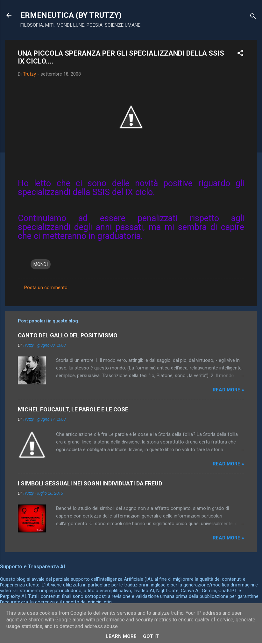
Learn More (121, 636)
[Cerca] (253, 17)
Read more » (228, 390)
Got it (151, 636)
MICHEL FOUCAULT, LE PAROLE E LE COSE (73, 409)
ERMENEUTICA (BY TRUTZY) (71, 15)
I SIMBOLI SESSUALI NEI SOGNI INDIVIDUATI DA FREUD (90, 483)
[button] (240, 54)
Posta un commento (45, 287)
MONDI (40, 264)
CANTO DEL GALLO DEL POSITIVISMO (67, 335)
